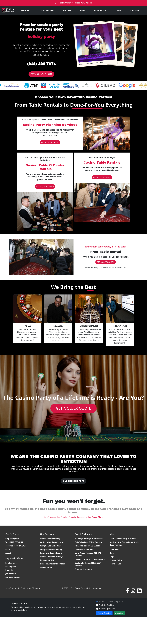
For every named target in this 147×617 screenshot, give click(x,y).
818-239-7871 (136, 10)
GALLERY (67, 10)
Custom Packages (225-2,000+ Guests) (88, 564)
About (8, 553)
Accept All (119, 613)
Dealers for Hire (47, 560)
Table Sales (114, 549)
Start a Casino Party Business (123, 538)
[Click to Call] (56, 3)
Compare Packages (83, 569)
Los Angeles (62, 517)
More (100, 517)
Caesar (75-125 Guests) (85, 549)
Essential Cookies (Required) (111, 601)
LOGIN (118, 10)
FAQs (7, 549)
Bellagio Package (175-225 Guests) (90, 559)
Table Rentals (46, 567)
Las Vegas (92, 517)
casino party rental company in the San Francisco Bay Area (92, 508)
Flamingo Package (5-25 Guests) (89, 538)
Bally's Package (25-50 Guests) (88, 542)
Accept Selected (104, 613)
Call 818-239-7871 (73, 481)
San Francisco (50, 517)
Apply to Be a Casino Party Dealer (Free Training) (124, 543)
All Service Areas (12, 577)
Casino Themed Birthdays (51, 556)
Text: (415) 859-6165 (14, 542)
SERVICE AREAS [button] (46, 10)
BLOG (82, 10)
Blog (112, 553)
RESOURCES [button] (99, 10)
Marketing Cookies (107, 608)
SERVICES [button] (25, 10)
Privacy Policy (116, 560)
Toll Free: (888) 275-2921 (15, 546)
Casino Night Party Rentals (52, 542)
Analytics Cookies (106, 605)
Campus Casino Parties (50, 546)
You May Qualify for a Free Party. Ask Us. (74, 3)
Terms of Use (115, 564)
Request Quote (12, 538)
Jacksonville (82, 517)
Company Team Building (51, 549)
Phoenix (72, 517)
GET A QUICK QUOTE (41, 74)
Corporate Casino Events (51, 553)
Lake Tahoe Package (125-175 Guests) (88, 554)
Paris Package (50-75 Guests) (87, 546)
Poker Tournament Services (52, 564)
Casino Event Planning (50, 538)
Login (112, 556)
